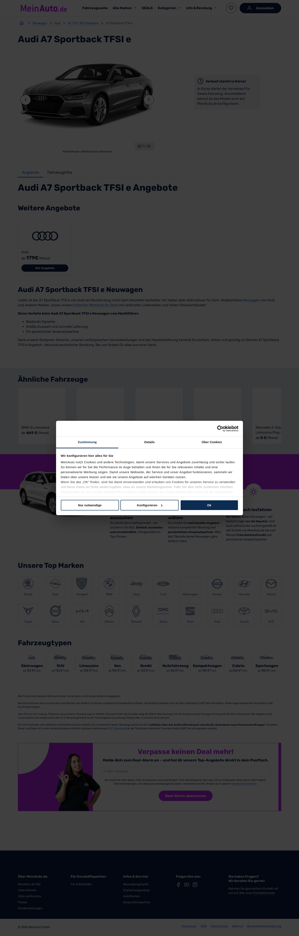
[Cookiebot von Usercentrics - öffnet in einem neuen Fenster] (220, 428)
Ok (209, 505)
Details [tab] (149, 442)
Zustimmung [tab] (87, 442)
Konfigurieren (149, 505)
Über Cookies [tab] (212, 442)
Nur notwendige (90, 505)
